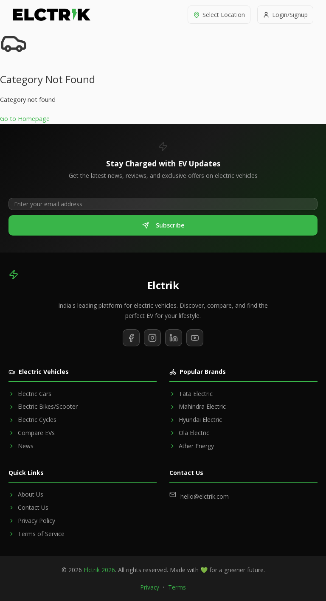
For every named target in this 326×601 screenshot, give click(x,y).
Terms (177, 587)
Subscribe (163, 225)
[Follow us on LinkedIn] (173, 337)
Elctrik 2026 (99, 570)
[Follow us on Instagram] (152, 337)
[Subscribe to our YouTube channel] (194, 337)
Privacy (150, 587)
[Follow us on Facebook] (131, 337)
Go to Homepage (25, 119)
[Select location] (219, 15)
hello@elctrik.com (204, 496)
